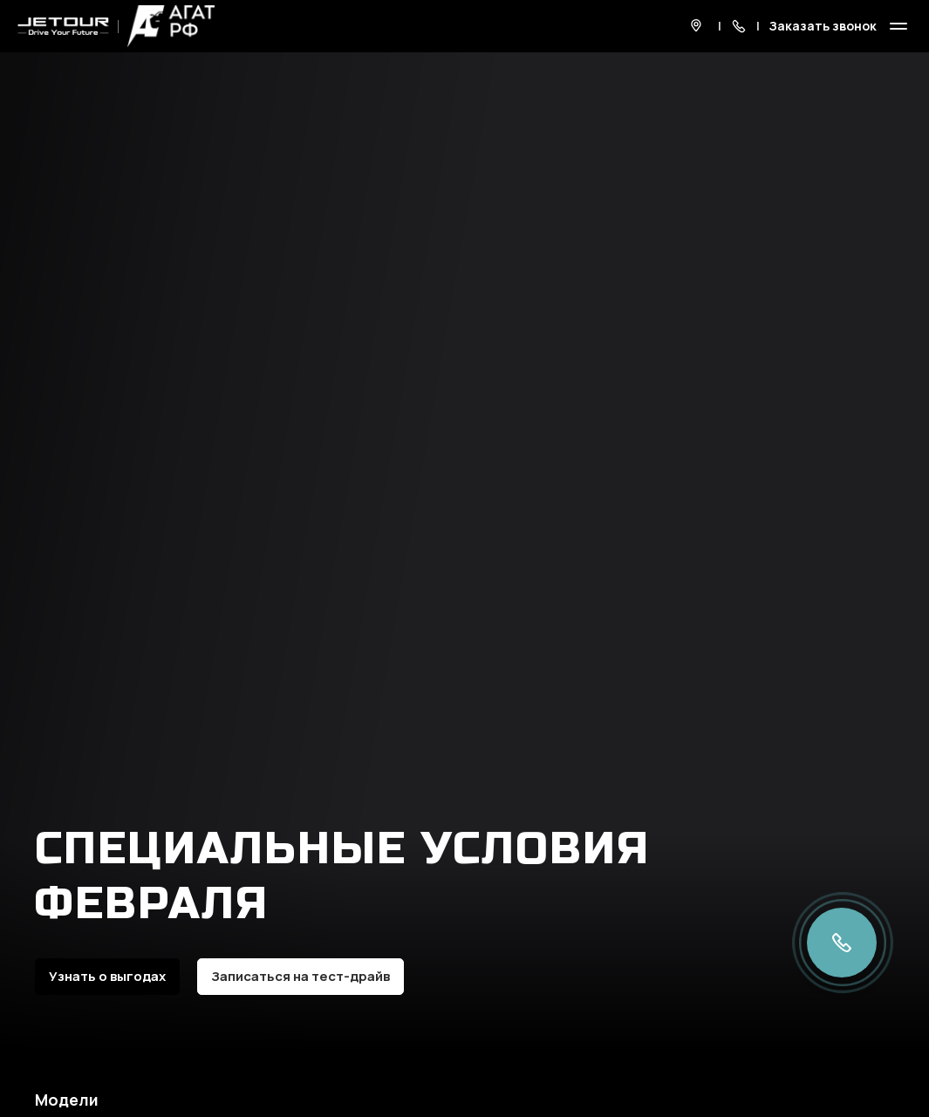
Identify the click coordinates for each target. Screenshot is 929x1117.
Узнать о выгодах (107, 976)
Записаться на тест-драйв (300, 976)
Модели (67, 1099)
